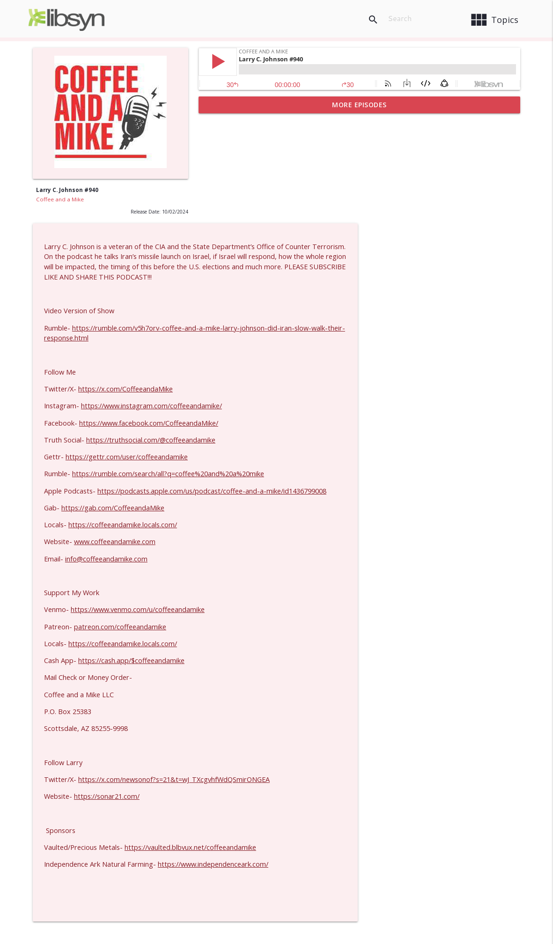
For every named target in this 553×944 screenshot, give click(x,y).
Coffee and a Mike (60, 199)
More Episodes (359, 104)
